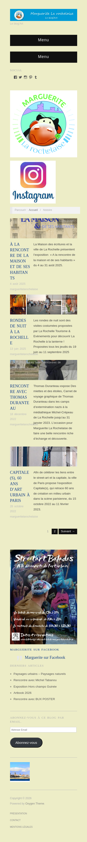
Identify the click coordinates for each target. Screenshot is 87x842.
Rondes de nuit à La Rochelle (19, 331)
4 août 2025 (17, 283)
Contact (15, 820)
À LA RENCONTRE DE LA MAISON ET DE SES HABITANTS (20, 261)
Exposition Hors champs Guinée (35, 686)
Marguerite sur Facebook (34, 649)
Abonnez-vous (26, 742)
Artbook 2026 (23, 692)
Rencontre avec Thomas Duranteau (19, 397)
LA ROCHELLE (65, 297)
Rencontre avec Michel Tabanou (35, 680)
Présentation (18, 813)
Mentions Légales (21, 827)
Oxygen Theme (34, 803)
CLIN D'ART (67, 220)
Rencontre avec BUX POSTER (34, 699)
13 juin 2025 (18, 348)
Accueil (33, 210)
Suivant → (68, 531)
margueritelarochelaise (24, 289)
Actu (51, 297)
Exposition (68, 449)
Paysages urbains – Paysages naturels (40, 674)
